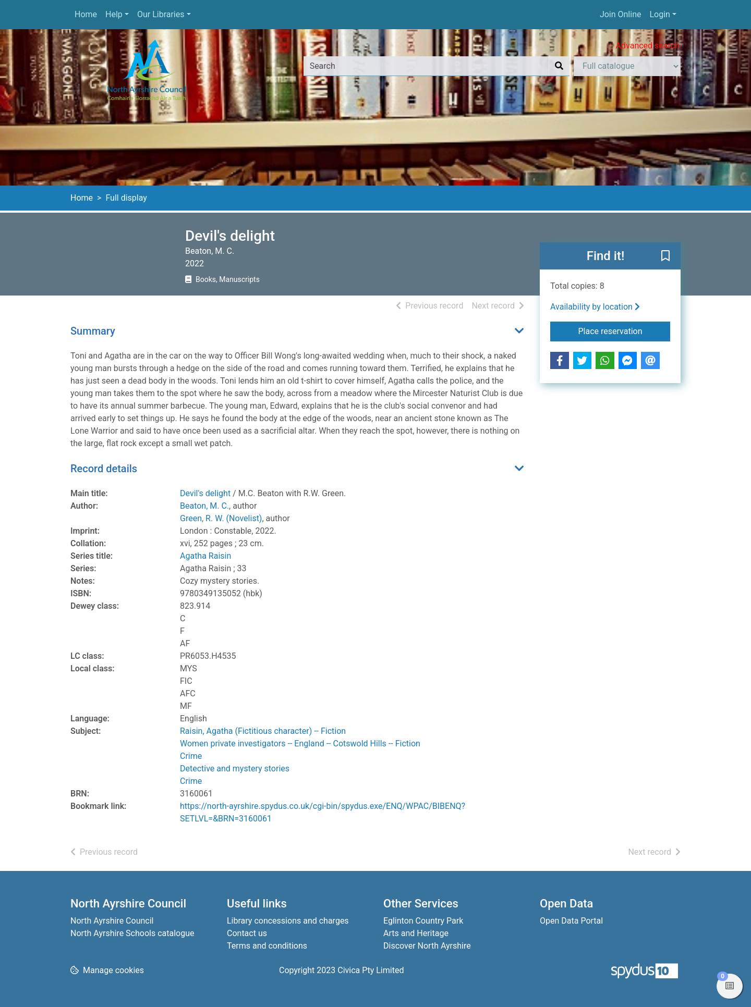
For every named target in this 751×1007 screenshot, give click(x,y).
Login (659, 14)
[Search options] (627, 66)
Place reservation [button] (624, 330)
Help (114, 14)
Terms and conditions (267, 946)
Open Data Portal (571, 921)
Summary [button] (92, 331)
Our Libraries (161, 14)
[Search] (559, 66)
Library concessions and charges (288, 921)
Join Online (620, 14)
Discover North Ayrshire (427, 946)
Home (86, 14)
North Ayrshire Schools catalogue (132, 933)
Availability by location (595, 307)
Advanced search (648, 46)
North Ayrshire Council (111, 921)
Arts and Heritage (416, 933)
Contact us (247, 933)
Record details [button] (103, 468)
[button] (665, 256)
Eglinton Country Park (423, 921)
